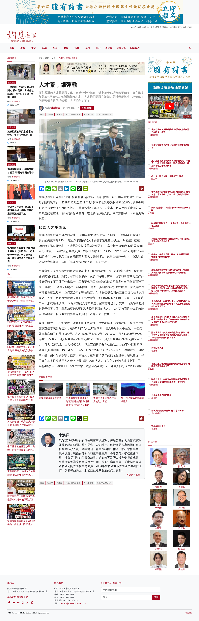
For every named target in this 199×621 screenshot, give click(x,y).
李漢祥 (55, 108)
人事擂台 (87, 108)
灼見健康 (11, 127)
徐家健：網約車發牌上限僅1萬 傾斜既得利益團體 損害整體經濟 (179, 257)
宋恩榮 (171, 213)
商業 (76, 48)
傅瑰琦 (171, 371)
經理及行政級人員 (104, 115)
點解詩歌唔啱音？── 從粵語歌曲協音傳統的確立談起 (179, 225)
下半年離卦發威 (175, 426)
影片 (98, 48)
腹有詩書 (11, 244)
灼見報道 (11, 83)
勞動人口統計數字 (73, 115)
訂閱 (156, 597)
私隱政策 (188, 613)
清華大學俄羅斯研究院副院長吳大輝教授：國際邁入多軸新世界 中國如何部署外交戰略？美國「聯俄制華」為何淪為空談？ (179, 291)
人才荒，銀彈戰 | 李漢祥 (68, 58)
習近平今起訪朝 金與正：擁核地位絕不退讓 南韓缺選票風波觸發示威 (20, 210)
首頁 (40, 58)
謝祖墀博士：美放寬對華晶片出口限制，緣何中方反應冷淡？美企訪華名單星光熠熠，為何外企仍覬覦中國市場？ (179, 337)
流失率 (50, 115)
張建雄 (171, 351)
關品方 (171, 181)
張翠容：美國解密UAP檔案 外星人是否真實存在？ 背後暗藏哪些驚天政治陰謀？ (21, 400)
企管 (53, 58)
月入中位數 (88, 115)
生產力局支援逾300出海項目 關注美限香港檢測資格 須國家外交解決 (78, 397)
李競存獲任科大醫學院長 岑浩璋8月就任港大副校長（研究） (179, 132)
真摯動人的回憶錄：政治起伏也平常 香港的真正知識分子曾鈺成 (179, 241)
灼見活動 (121, 48)
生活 (55, 48)
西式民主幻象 (174, 348)
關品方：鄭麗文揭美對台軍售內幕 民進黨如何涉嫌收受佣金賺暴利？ (21, 350)
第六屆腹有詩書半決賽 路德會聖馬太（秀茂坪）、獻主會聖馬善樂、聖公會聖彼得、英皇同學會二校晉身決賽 (21, 255)
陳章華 (171, 231)
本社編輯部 (16, 102)
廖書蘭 (171, 398)
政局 (12, 48)
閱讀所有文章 (134, 474)
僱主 (42, 115)
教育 (22, 48)
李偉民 (171, 246)
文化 (33, 48)
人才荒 (59, 115)
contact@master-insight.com (73, 603)
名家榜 (108, 48)
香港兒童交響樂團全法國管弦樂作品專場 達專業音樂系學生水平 (179, 366)
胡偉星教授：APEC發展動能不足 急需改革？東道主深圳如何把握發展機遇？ (21, 325)
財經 (44, 48)
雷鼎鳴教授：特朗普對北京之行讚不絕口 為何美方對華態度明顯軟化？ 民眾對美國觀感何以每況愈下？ (179, 306)
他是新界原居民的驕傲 (178, 395)
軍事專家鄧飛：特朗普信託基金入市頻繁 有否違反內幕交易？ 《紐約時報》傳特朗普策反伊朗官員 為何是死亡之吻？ (179, 322)
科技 (87, 48)
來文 (170, 150)
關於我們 (134, 48)
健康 (66, 48)
